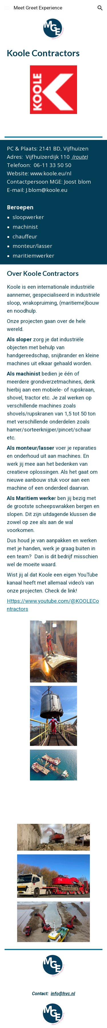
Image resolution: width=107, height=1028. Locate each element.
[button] (7, 8)
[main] (54, 53)
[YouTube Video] (53, 802)
